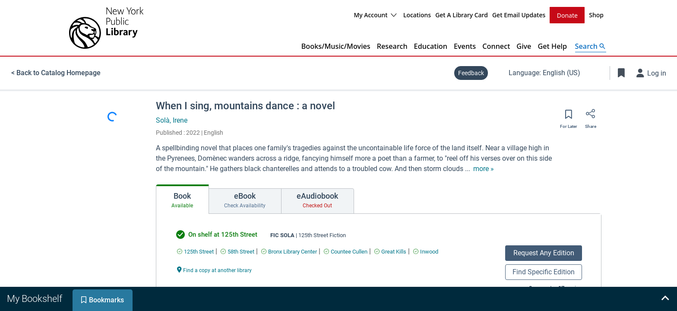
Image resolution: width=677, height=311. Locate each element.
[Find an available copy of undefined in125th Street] (195, 251)
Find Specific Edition (543, 271)
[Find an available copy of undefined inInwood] (425, 251)
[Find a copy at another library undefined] (214, 269)
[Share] (590, 116)
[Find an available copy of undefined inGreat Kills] (390, 251)
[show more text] (483, 168)
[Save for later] (568, 117)
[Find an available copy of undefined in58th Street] (237, 251)
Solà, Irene (171, 120)
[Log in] (652, 72)
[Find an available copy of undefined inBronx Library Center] (289, 251)
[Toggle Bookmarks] (621, 72)
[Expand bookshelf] (665, 299)
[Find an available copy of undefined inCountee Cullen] (345, 251)
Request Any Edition (543, 252)
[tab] (182, 198)
